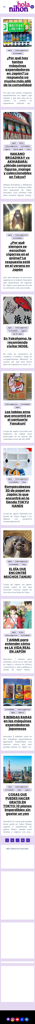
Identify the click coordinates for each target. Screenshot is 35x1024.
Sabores (21, 713)
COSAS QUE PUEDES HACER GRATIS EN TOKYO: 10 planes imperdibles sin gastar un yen (17, 804)
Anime (21, 143)
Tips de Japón (18, 149)
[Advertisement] (17, 941)
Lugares (7, 149)
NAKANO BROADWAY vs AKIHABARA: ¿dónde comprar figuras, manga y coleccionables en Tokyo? (18, 165)
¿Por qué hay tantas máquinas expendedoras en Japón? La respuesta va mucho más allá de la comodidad (17, 71)
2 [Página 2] (12, 840)
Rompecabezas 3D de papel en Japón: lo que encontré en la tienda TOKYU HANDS (17, 496)
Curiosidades (17, 53)
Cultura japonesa (21, 50)
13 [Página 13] (22, 840)
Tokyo (28, 149)
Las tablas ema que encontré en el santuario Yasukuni (17, 418)
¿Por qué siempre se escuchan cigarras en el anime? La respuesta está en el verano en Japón (17, 256)
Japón (9, 50)
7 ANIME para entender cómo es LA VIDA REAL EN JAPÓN (17, 646)
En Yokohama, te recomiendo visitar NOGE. (17, 342)
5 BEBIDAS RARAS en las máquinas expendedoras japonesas (17, 723)
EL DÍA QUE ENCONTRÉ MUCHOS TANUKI (17, 573)
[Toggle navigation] (4, 6)
